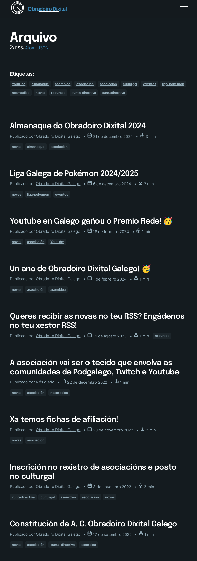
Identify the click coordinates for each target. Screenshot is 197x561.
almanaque (40, 84)
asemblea (62, 84)
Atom (30, 47)
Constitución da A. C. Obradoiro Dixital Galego (93, 524)
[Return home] (38, 9)
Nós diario (45, 382)
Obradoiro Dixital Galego (58, 136)
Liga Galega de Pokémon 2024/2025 (74, 174)
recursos (58, 93)
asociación (108, 84)
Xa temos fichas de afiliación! (64, 420)
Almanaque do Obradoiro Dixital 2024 (78, 126)
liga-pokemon (173, 84)
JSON (43, 47)
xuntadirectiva (113, 93)
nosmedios (20, 93)
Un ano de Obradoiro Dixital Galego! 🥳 (80, 269)
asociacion (85, 84)
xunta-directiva (84, 93)
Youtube (18, 84)
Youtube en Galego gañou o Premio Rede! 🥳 (91, 221)
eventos (149, 84)
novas (40, 93)
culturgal (130, 84)
